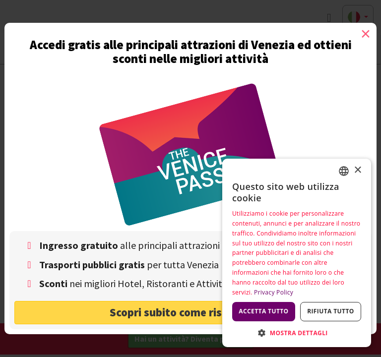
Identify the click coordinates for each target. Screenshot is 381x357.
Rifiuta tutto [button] (330, 311)
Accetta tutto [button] (263, 311)
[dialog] (296, 253)
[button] (296, 332)
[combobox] (344, 171)
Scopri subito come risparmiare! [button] (191, 312)
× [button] (357, 170)
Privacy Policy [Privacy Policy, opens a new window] (273, 292)
